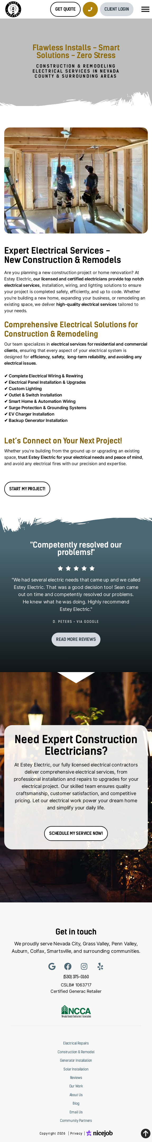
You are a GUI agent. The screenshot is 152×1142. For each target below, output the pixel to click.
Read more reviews (76, 639)
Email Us (76, 1112)
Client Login (116, 9)
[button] (145, 9)
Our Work (76, 1086)
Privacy (76, 1133)
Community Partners (76, 1120)
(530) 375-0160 (76, 976)
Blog (76, 1103)
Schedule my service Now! (76, 833)
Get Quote (65, 9)
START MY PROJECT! (27, 488)
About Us (76, 1095)
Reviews (76, 1077)
